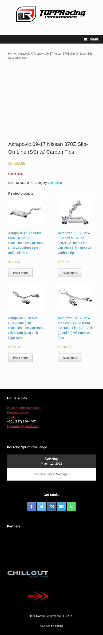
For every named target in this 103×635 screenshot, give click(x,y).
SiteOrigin (48, 625)
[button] (26, 212)
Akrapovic (24, 53)
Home (12, 53)
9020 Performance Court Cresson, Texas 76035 (23, 412)
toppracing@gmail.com (22, 426)
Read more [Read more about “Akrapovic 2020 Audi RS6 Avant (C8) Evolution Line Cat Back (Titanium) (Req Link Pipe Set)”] (20, 357)
